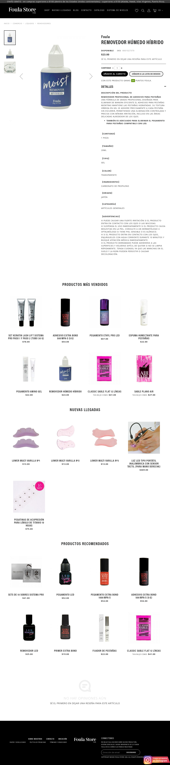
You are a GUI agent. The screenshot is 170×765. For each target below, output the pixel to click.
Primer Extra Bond (65, 650)
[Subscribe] (131, 752)
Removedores (44, 24)
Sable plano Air (144, 391)
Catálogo (99, 10)
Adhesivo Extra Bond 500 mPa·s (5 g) (65, 336)
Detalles (107, 86)
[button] (160, 10)
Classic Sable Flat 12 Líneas (104, 391)
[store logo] (22, 10)
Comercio (17, 24)
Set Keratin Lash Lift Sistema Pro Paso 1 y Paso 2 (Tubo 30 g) (26, 336)
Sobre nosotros (35, 738)
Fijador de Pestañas (105, 650)
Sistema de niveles (117, 10)
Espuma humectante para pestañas (144, 336)
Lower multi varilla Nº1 (26, 460)
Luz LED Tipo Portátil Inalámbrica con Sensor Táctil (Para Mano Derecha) (143, 463)
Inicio (6, 24)
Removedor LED (29, 650)
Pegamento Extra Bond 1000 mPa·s (104, 595)
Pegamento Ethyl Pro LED (105, 335)
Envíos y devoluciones (18, 742)
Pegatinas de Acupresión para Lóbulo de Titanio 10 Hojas (29, 522)
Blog (76, 10)
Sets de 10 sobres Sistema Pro (26, 594)
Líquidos (30, 24)
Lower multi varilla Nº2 (65, 460)
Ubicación (62, 738)
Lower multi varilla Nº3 (104, 460)
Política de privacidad (38, 742)
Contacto (86, 10)
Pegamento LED (65, 594)
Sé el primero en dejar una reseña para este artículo (131, 59)
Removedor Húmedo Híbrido (65, 391)
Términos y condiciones (58, 742)
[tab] (133, 86)
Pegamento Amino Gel (29, 391)
